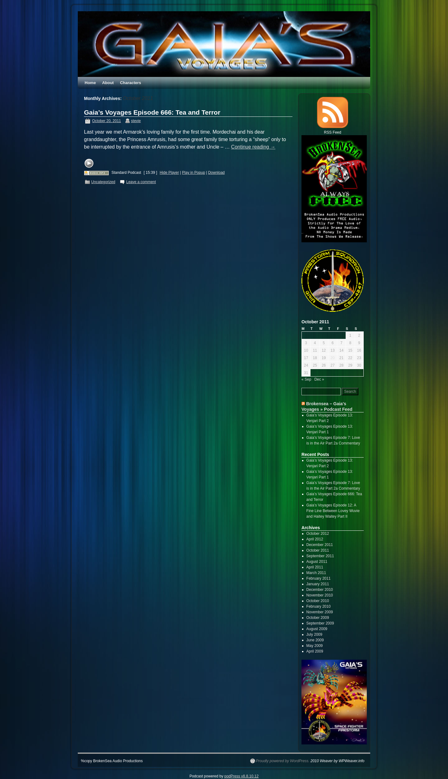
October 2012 (317, 533)
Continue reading (253, 147)
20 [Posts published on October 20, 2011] (332, 358)
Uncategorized (103, 182)
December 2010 (319, 589)
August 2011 (316, 561)
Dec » (319, 379)
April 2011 (314, 567)
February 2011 (318, 578)
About (108, 82)
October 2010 (317, 601)
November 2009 (319, 612)
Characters (130, 82)
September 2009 (320, 623)
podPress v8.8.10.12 (241, 776)
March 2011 (316, 573)
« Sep (306, 379)
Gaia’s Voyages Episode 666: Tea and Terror (152, 112)
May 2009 (314, 646)
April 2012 (314, 539)
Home (90, 82)
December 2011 (319, 545)
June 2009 (315, 640)
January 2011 (317, 584)
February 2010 (318, 606)
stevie (136, 121)
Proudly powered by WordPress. (283, 761)
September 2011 (320, 556)
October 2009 (317, 617)
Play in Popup (193, 172)
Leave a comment (141, 182)
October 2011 (317, 550)
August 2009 (316, 629)
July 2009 (314, 634)
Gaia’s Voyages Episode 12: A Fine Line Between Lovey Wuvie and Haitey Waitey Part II (333, 511)
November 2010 (319, 595)
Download (216, 172)
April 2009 (314, 651)
